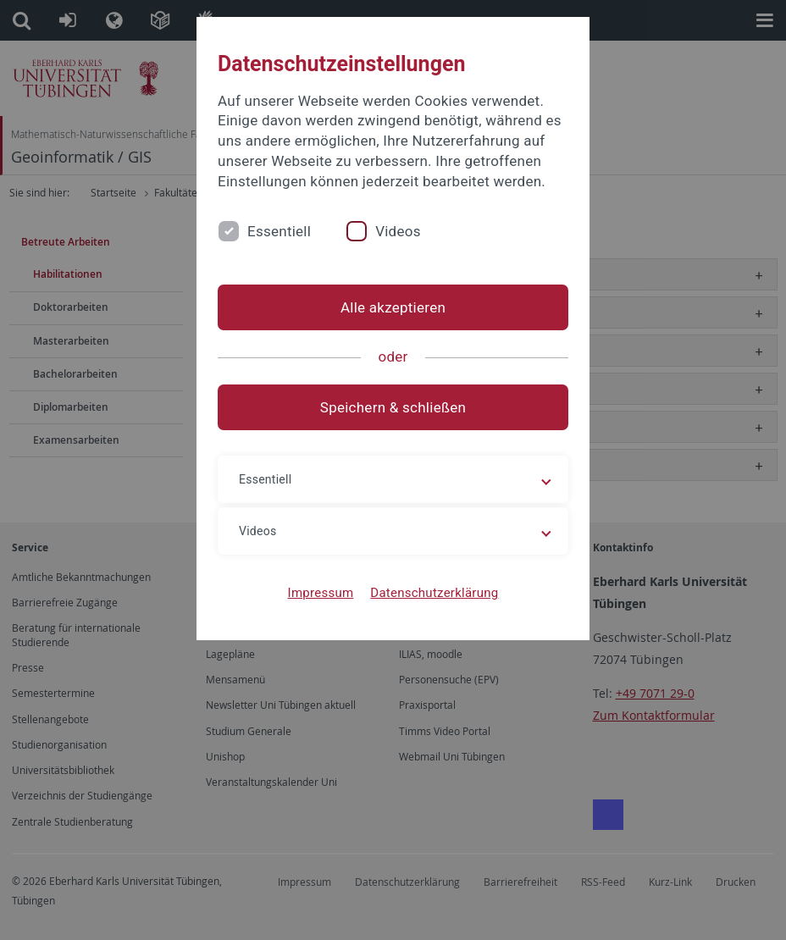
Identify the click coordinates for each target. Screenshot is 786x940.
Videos (398, 231)
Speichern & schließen (393, 407)
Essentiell (279, 231)
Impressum (321, 592)
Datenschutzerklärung (434, 592)
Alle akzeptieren (393, 307)
